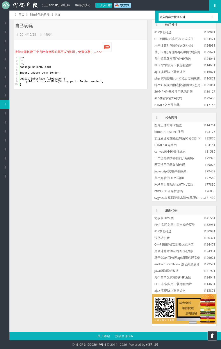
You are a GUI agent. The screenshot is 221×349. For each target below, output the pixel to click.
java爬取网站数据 (166, 271)
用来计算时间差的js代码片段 (173, 45)
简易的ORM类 (164, 218)
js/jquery (6, 59)
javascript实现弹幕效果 (170, 171)
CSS (6, 113)
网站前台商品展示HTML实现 (173, 184)
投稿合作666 (124, 336)
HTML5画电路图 (165, 145)
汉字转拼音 (162, 238)
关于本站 (104, 336)
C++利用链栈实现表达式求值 (174, 39)
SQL (6, 131)
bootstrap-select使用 (169, 132)
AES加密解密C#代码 (168, 98)
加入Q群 (104, 5)
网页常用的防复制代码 (169, 165)
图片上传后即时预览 (168, 125)
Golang (6, 149)
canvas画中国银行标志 (170, 151)
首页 (19, 14)
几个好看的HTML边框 (169, 178)
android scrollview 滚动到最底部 (177, 264)
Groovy (6, 122)
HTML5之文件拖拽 (167, 105)
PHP (6, 32)
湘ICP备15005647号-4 (90, 344)
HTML (6, 104)
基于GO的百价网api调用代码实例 (177, 52)
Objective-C (6, 167)
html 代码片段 (40, 14)
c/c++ (6, 50)
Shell (6, 158)
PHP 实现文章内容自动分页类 (174, 224)
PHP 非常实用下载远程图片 (173, 65)
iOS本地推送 (162, 32)
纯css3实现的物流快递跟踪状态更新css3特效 (185, 85)
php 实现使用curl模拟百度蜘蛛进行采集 (181, 78)
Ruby (6, 95)
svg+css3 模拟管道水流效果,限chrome (180, 197)
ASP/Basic (6, 176)
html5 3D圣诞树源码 (168, 191)
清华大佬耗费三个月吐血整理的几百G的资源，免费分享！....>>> (63, 52)
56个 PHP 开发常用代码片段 (173, 91)
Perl (6, 77)
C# (6, 68)
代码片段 (19, 5)
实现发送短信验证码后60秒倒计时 (177, 138)
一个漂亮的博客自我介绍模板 (174, 158)
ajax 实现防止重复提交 (169, 72)
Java (6, 41)
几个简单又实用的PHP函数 (172, 58)
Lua (6, 140)
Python (6, 86)
